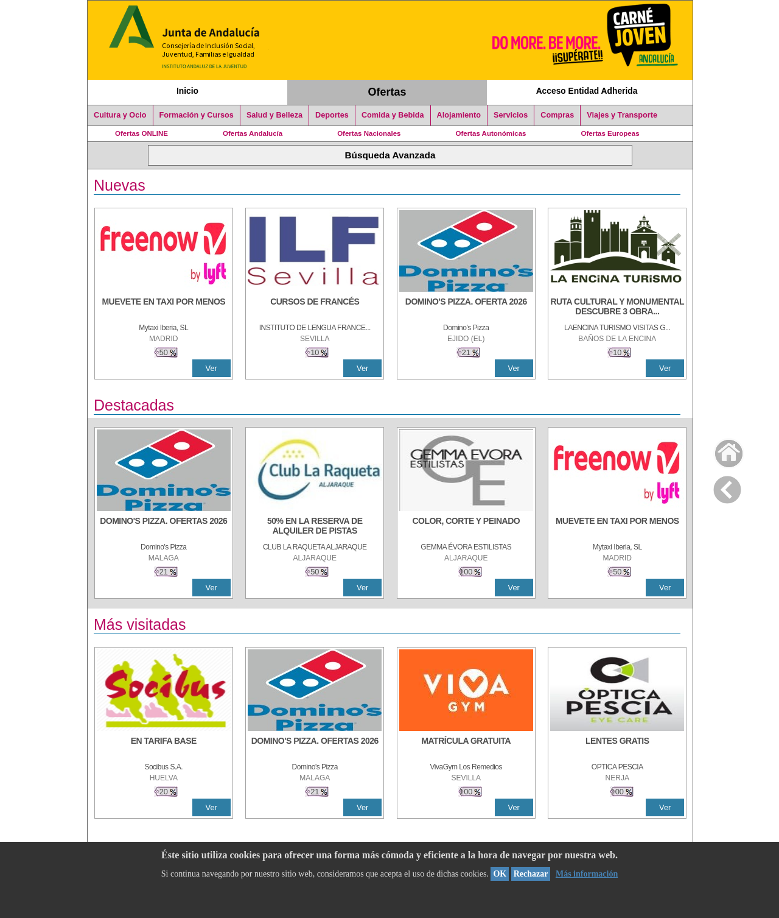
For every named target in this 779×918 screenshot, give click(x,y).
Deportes (332, 115)
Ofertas (387, 92)
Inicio (187, 91)
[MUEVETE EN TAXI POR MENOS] (164, 307)
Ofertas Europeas (610, 133)
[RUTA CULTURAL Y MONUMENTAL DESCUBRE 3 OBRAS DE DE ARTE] (617, 307)
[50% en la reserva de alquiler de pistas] (315, 527)
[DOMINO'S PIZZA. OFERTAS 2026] (164, 527)
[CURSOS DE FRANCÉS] (315, 307)
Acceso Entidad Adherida (587, 91)
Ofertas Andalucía (252, 133)
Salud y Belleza (274, 115)
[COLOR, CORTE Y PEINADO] (466, 527)
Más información (587, 873)
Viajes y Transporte (622, 115)
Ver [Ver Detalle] (211, 368)
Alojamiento (459, 115)
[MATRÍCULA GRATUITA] (466, 746)
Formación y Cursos (196, 115)
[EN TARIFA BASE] (164, 746)
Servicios (511, 115)
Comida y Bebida (393, 115)
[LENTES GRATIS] (617, 746)
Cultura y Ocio (120, 115)
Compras (557, 115)
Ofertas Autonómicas (490, 133)
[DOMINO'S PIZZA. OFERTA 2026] (466, 307)
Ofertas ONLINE (141, 133)
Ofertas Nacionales (368, 133)
